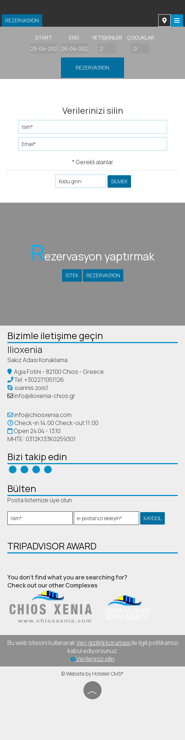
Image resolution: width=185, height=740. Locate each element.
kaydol (153, 518)
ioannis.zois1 (27, 388)
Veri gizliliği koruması (103, 643)
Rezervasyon (22, 20)
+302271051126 (44, 380)
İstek (72, 275)
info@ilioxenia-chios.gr (44, 396)
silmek (119, 181)
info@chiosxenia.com (42, 415)
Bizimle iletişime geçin (55, 335)
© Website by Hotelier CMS (91, 673)
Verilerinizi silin (92, 659)
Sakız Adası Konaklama (37, 360)
